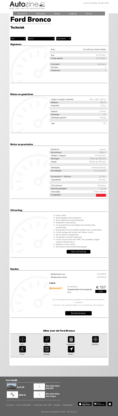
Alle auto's (22, 13)
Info (101, 291)
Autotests (40, 13)
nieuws (57, 405)
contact (10, 405)
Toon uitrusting (78, 251)
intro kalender (24, 405)
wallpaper (68, 405)
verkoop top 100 (42, 405)
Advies (57, 13)
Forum (88, 13)
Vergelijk (73, 13)
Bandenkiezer (78, 313)
